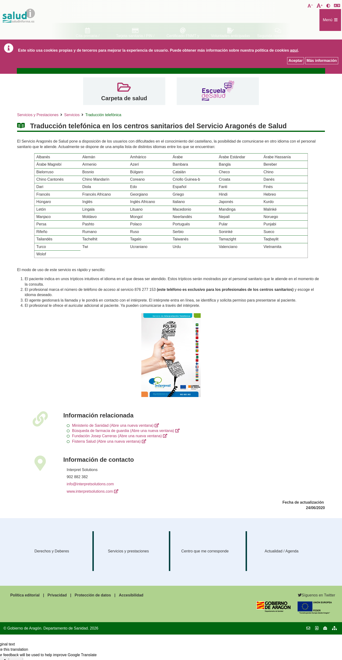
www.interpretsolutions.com (90, 491)
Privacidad (57, 595)
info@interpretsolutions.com (90, 484)
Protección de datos (93, 595)
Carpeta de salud (124, 98)
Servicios (72, 115)
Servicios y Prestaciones (37, 115)
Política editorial (25, 595)
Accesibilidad (131, 595)
